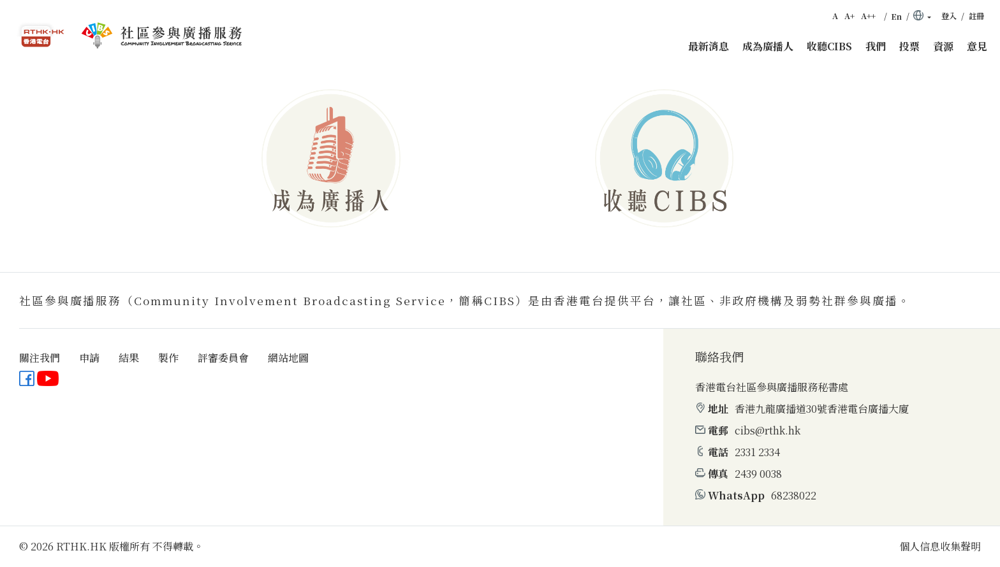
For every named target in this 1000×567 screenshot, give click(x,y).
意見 (977, 46)
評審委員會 (223, 357)
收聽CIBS (829, 46)
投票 (909, 46)
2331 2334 (757, 452)
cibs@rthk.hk (767, 430)
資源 (943, 46)
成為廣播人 (767, 46)
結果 (129, 357)
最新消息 (708, 46)
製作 (168, 357)
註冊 (976, 16)
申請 (89, 357)
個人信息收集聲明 (940, 546)
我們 (875, 46)
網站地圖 (288, 357)
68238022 (793, 495)
